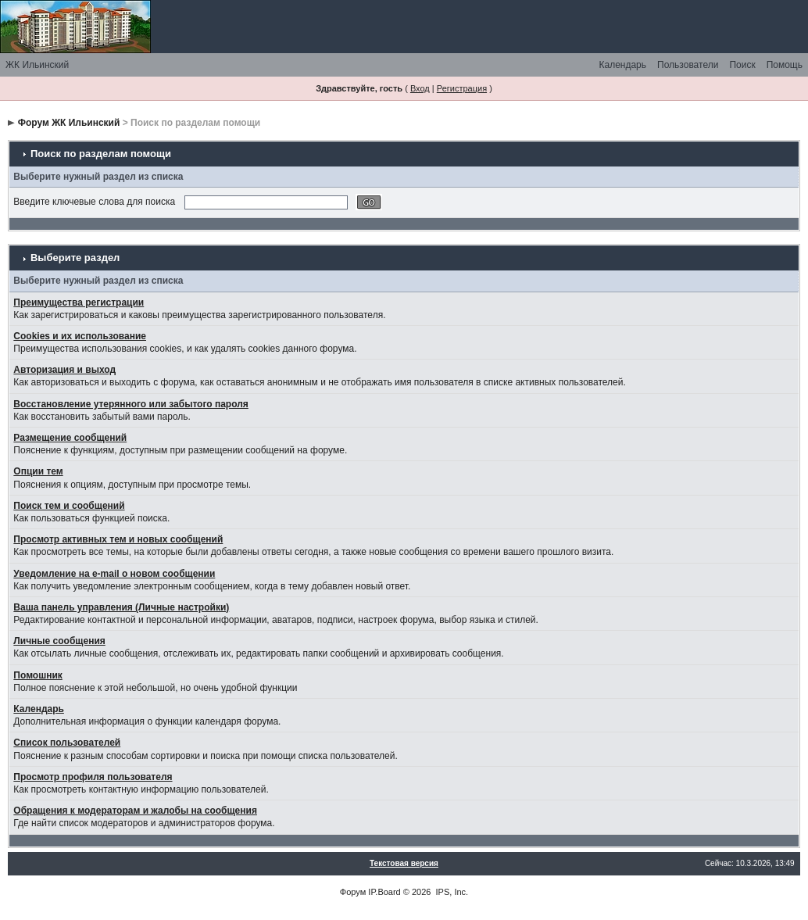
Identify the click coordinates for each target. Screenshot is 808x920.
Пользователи (687, 64)
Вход (420, 88)
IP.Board (384, 892)
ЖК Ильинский (37, 64)
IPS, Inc (451, 892)
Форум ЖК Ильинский (69, 122)
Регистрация (462, 88)
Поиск (742, 64)
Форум (353, 892)
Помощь (785, 64)
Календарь (622, 64)
